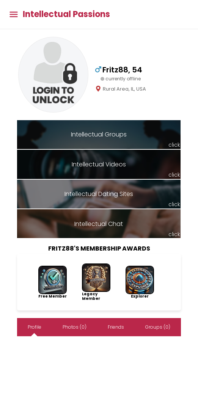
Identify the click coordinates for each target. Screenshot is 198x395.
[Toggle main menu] (14, 14)
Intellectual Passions (66, 14)
